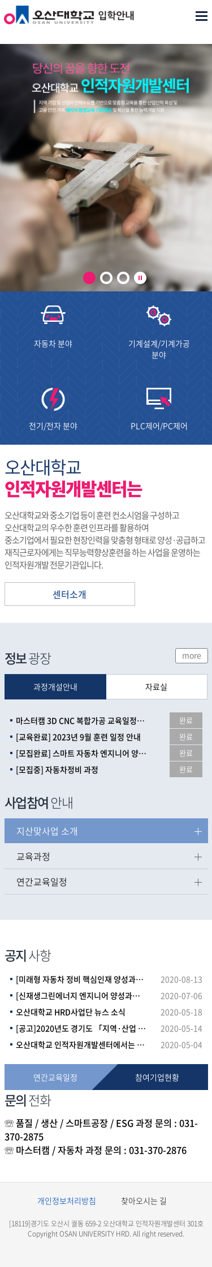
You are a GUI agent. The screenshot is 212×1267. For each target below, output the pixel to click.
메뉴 (201, 16)
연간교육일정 (41, 881)
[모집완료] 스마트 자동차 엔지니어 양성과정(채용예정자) (81, 753)
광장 (28, 657)
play (140, 278)
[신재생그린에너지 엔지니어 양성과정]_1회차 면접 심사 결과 (81, 995)
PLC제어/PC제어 (159, 425)
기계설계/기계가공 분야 (159, 349)
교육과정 (33, 856)
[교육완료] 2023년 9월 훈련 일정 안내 (78, 736)
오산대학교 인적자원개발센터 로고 (69, 25)
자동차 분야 (53, 343)
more (191, 655)
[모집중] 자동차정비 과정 (57, 769)
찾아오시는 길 (144, 1200)
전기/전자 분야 (53, 425)
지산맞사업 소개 (47, 831)
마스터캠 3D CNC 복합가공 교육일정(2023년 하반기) (81, 720)
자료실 (156, 686)
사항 (28, 954)
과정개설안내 (55, 686)
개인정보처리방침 (66, 1200)
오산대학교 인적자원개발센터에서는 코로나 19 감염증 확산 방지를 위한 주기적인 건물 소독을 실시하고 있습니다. (81, 1044)
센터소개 (69, 594)
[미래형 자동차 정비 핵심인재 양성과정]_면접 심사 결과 (81, 979)
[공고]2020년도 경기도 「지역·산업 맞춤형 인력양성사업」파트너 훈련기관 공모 (81, 1028)
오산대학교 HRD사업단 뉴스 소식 (71, 1011)
